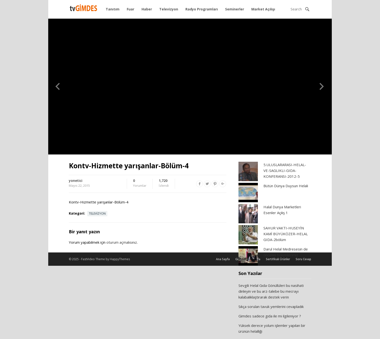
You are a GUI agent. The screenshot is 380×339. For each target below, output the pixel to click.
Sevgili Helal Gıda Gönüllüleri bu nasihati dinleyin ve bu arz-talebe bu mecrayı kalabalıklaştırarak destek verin (271, 291)
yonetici (75, 180)
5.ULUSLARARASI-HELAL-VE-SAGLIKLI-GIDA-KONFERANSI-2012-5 (284, 170)
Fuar (130, 9)
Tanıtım (112, 9)
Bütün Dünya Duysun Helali (285, 185)
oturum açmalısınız (121, 242)
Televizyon (168, 9)
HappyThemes (120, 259)
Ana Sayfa (223, 259)
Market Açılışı (263, 9)
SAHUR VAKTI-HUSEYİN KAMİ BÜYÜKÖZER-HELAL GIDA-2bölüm (285, 234)
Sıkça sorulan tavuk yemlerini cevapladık (271, 306)
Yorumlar (139, 183)
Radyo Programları (201, 9)
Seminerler (234, 9)
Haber (147, 9)
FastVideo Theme (93, 259)
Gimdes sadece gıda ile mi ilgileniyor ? (269, 316)
